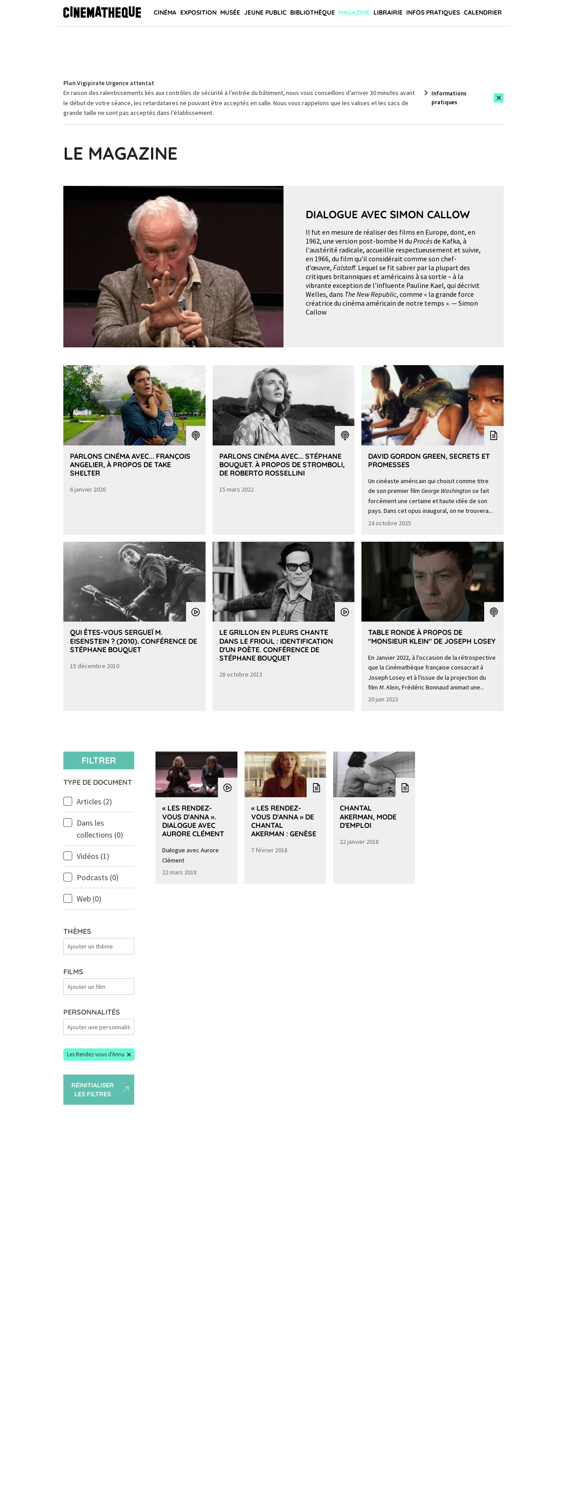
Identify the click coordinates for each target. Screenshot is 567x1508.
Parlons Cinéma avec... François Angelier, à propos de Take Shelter (130, 464)
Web (89, 899)
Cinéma (165, 12)
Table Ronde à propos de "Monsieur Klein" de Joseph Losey (432, 636)
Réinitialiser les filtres (101, 1089)
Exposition (198, 12)
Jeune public (265, 12)
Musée (230, 12)
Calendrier (483, 12)
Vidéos (93, 856)
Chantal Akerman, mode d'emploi (368, 816)
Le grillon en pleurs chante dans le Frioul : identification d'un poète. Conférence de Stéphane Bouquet (276, 645)
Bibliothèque (312, 12)
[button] (99, 1054)
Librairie (388, 12)
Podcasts (98, 877)
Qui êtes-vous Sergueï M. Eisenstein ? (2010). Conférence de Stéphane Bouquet (133, 641)
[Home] (102, 13)
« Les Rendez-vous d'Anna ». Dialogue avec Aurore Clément (193, 820)
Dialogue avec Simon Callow (388, 214)
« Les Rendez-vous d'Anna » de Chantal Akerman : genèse (283, 820)
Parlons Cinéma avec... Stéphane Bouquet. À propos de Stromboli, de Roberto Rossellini (282, 464)
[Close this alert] (499, 97)
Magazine (353, 12)
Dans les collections (100, 829)
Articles (94, 801)
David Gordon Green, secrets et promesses (429, 460)
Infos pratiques (433, 12)
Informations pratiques (448, 98)
